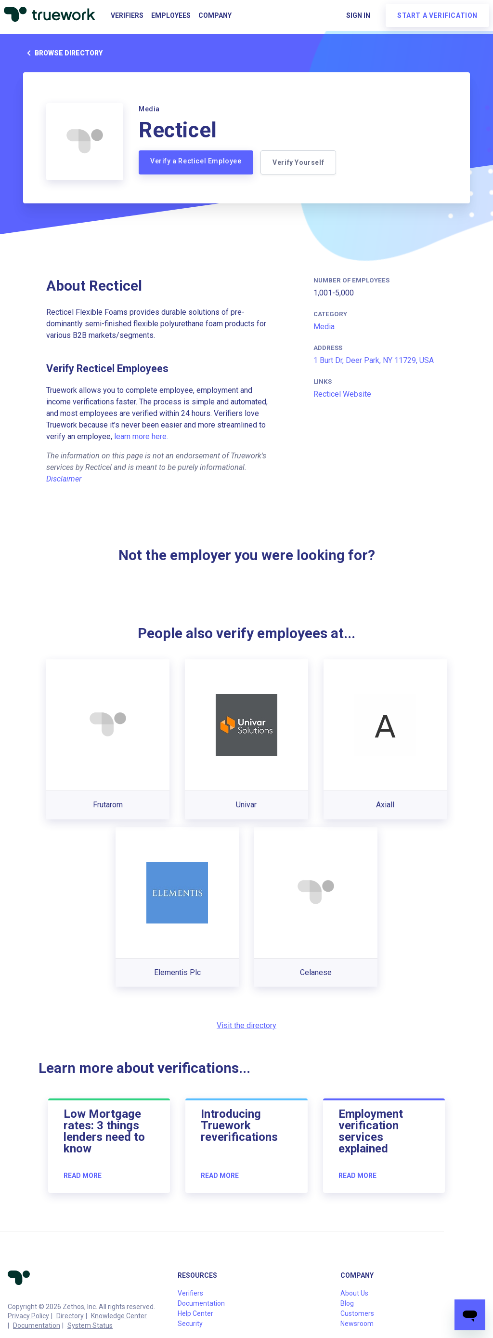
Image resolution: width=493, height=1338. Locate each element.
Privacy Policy (28, 1316)
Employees (171, 15)
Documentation (36, 1325)
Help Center (195, 1313)
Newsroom (357, 1323)
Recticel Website (342, 394)
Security (190, 1323)
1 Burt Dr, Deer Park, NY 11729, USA (373, 360)
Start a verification (437, 15)
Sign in (358, 15)
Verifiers (127, 15)
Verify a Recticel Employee (196, 161)
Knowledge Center (119, 1316)
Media (324, 326)
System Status (90, 1325)
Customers (357, 1313)
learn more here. (141, 436)
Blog (347, 1303)
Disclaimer (63, 478)
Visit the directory (246, 1025)
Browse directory (63, 53)
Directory (70, 1316)
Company (215, 15)
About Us (354, 1293)
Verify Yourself (298, 162)
